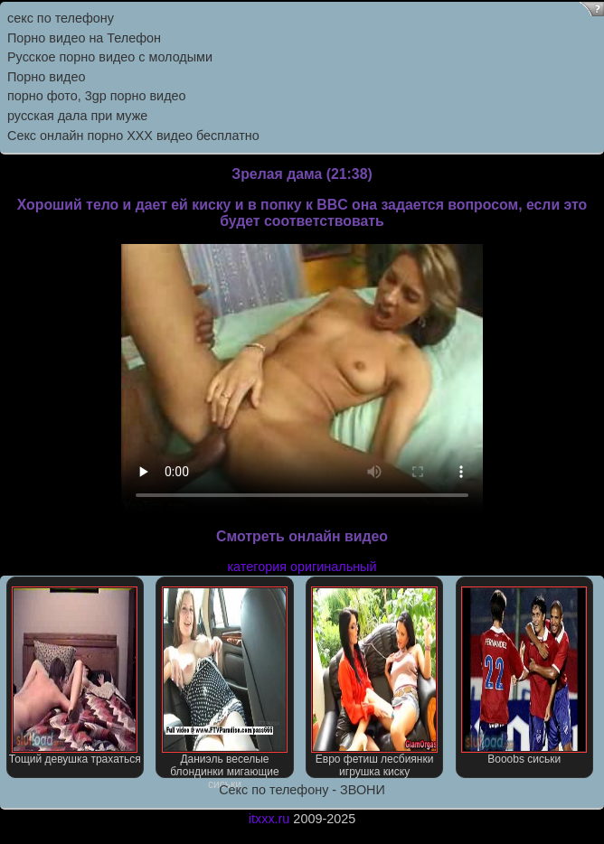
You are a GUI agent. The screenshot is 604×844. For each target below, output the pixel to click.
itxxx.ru (269, 818)
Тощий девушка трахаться (75, 675)
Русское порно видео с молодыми (109, 57)
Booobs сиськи (524, 675)
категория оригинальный (301, 566)
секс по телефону (60, 18)
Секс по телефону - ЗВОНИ (302, 790)
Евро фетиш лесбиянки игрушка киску (374, 682)
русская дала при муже (77, 115)
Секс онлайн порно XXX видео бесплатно (133, 135)
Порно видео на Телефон (84, 38)
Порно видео (46, 77)
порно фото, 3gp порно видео (96, 96)
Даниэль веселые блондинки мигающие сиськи (225, 682)
